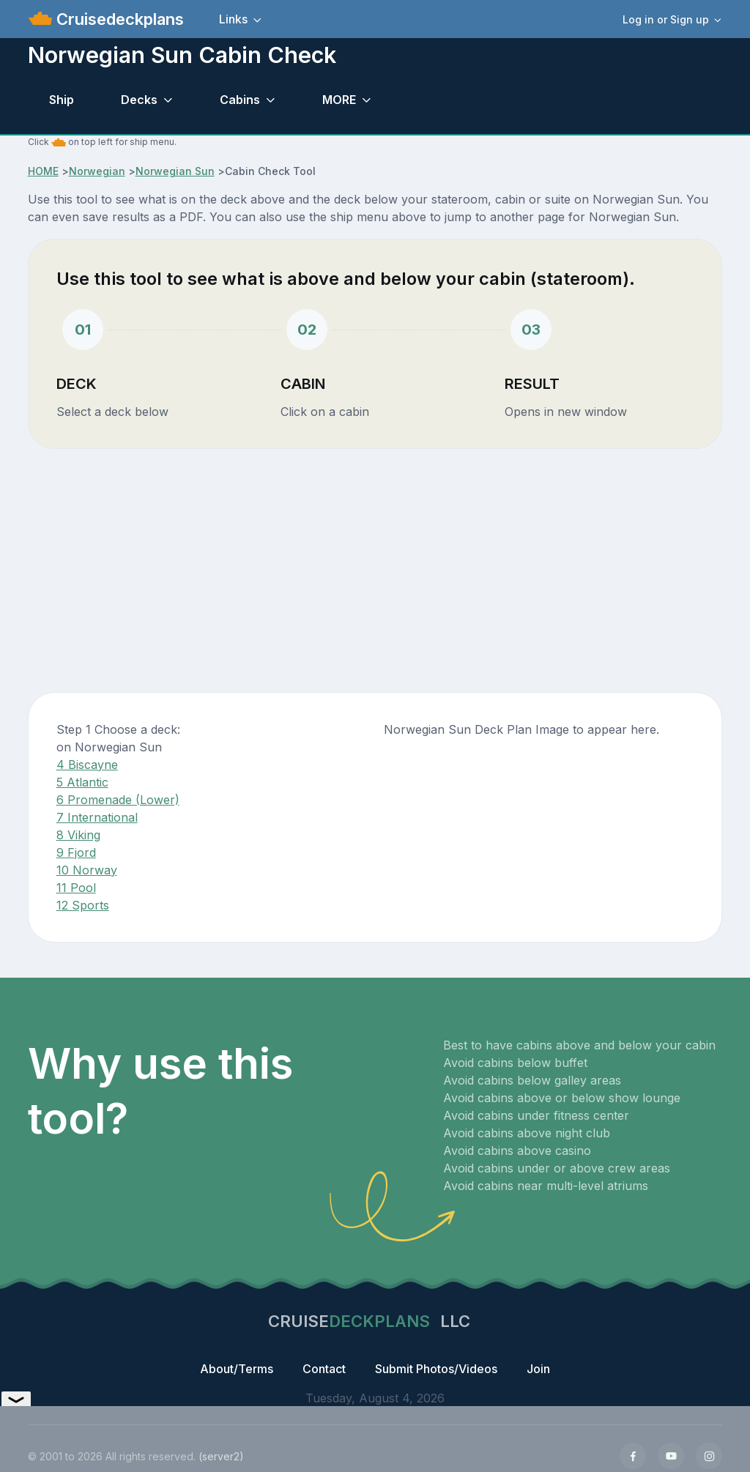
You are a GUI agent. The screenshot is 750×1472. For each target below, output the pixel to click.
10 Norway (86, 870)
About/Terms (236, 1368)
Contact (324, 1368)
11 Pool (76, 887)
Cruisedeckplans (118, 19)
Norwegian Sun (175, 171)
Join (538, 1368)
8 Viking (78, 835)
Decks (139, 99)
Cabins (240, 99)
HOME (43, 171)
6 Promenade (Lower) (117, 799)
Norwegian (97, 171)
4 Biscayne (87, 764)
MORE (339, 99)
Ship (61, 99)
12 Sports (82, 905)
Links (233, 19)
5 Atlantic (82, 782)
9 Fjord (76, 852)
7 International (97, 817)
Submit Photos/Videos (436, 1368)
